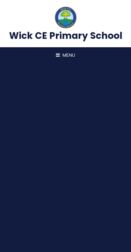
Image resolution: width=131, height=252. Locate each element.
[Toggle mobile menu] (65, 55)
